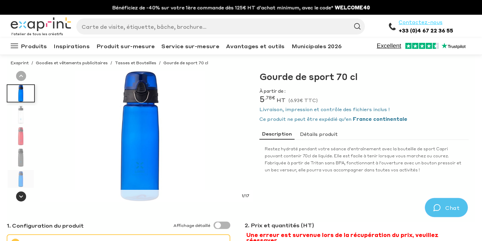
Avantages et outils (255, 46)
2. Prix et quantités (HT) (279, 225)
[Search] (218, 26)
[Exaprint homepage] (41, 24)
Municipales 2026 (317, 46)
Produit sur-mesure (125, 46)
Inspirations (72, 46)
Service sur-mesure (190, 46)
